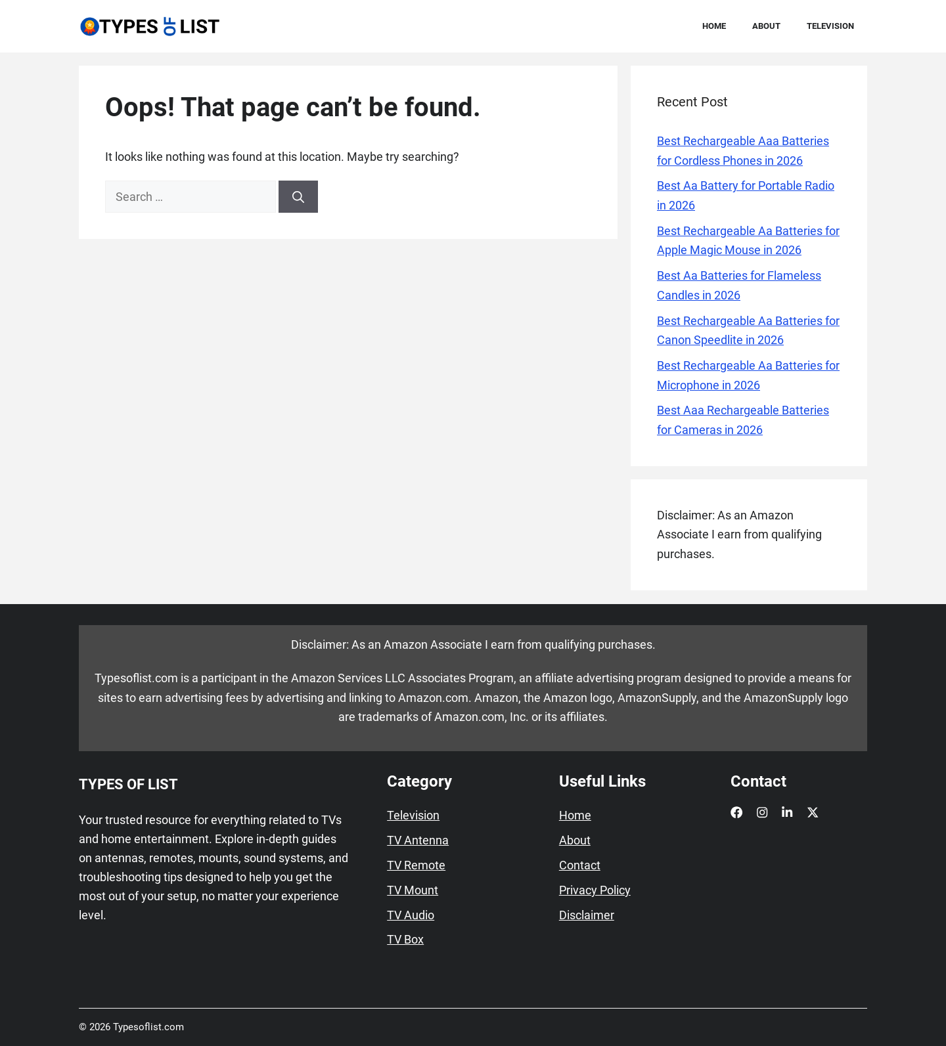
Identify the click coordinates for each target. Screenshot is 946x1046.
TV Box (405, 939)
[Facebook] (736, 812)
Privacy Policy (595, 890)
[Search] (298, 197)
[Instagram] (762, 812)
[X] (813, 812)
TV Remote (416, 865)
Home (714, 26)
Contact (579, 865)
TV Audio (410, 915)
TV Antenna (418, 840)
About (766, 26)
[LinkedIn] (787, 812)
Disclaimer (586, 915)
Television (830, 26)
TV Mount (412, 890)
